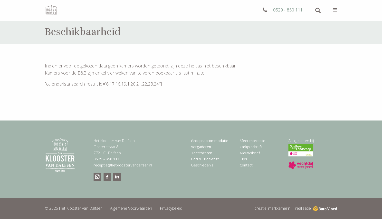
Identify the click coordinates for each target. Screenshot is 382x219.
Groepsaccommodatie (209, 140)
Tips (243, 158)
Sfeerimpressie (252, 140)
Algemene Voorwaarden (131, 208)
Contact (246, 165)
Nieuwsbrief (250, 152)
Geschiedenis (202, 165)
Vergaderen (201, 146)
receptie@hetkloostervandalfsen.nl (123, 165)
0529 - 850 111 (283, 10)
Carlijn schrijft (251, 146)
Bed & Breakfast (205, 158)
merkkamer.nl (279, 208)
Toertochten (201, 152)
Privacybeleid (171, 208)
